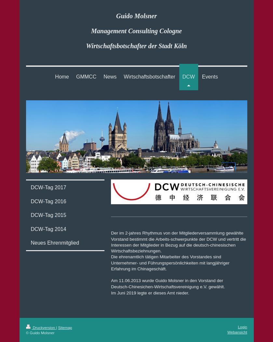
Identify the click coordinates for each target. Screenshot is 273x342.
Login (242, 327)
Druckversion (41, 327)
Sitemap (65, 327)
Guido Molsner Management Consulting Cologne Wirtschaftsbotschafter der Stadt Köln (136, 31)
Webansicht (237, 332)
